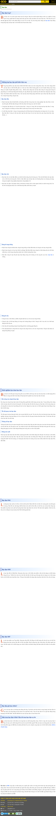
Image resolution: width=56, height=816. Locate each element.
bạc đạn (48, 20)
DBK (8, 785)
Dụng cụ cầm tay (8, 4)
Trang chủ (2, 4)
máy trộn (50, 254)
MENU (53, 1)
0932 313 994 (10, 806)
